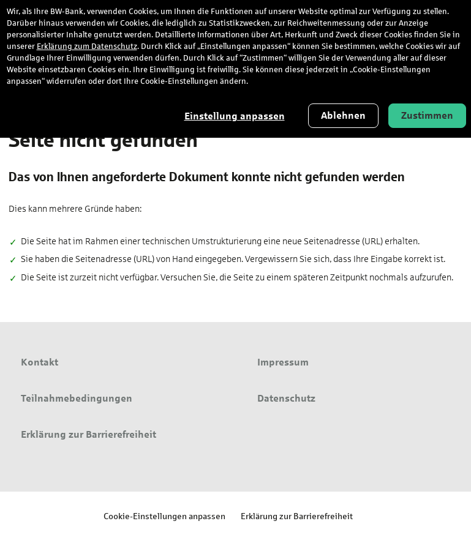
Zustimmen (427, 115)
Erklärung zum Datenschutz (87, 46)
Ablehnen (343, 115)
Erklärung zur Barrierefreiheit (297, 516)
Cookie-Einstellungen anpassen (164, 516)
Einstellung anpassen (234, 116)
